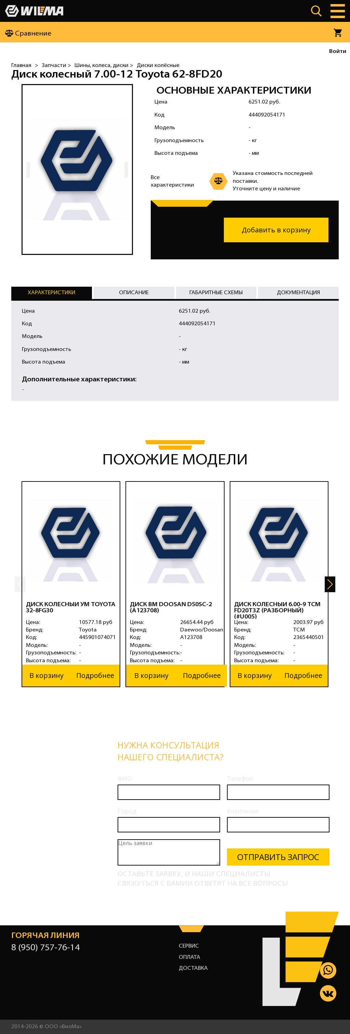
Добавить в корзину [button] (276, 229)
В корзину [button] (46, 675)
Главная (21, 65)
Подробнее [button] (95, 675)
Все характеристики (172, 181)
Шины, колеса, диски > (104, 65)
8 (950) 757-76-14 (45, 948)
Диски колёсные (158, 65)
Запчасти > (56, 65)
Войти (337, 51)
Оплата (189, 957)
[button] (330, 584)
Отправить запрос (278, 856)
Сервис (189, 946)
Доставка (193, 968)
